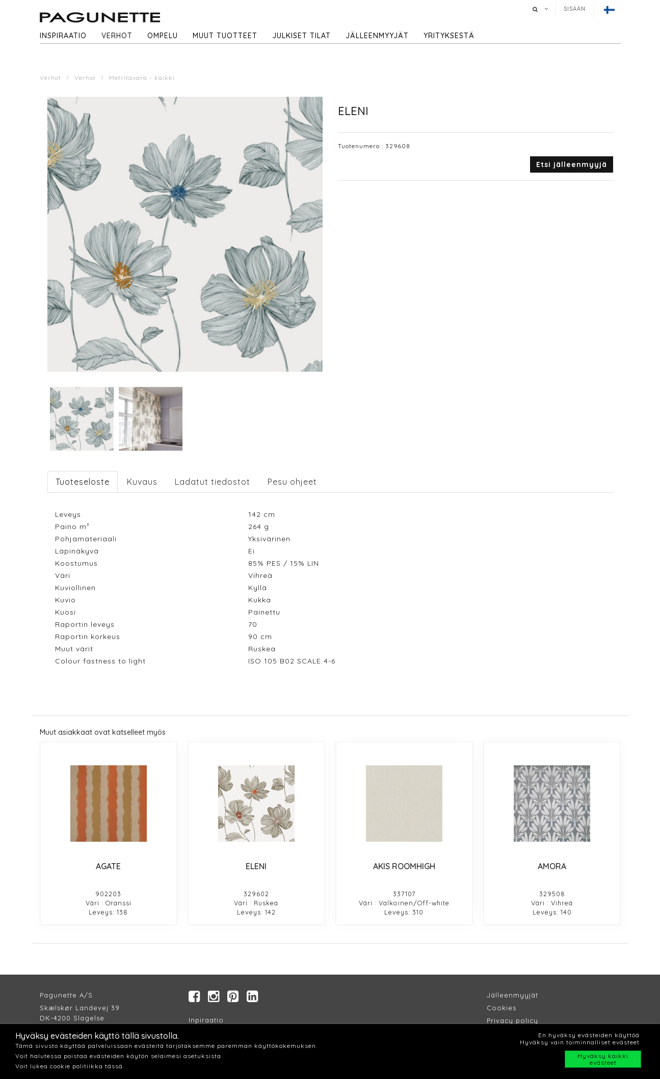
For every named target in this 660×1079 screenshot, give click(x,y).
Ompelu (162, 35)
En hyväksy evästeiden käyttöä (589, 1035)
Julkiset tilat (301, 35)
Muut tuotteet (225, 35)
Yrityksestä (449, 35)
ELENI (256, 866)
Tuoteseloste (83, 482)
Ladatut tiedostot (212, 482)
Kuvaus (142, 482)
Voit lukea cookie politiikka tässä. (69, 1066)
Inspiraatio (63, 35)
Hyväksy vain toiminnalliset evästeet (580, 1042)
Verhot (117, 35)
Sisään (575, 8)
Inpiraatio (206, 1020)
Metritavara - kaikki (142, 77)
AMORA (552, 866)
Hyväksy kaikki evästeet (602, 1059)
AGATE (108, 866)
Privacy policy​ (512, 1020)
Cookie (500, 1008)
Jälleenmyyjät (377, 35)
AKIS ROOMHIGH (404, 866)
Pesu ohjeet (292, 482)
